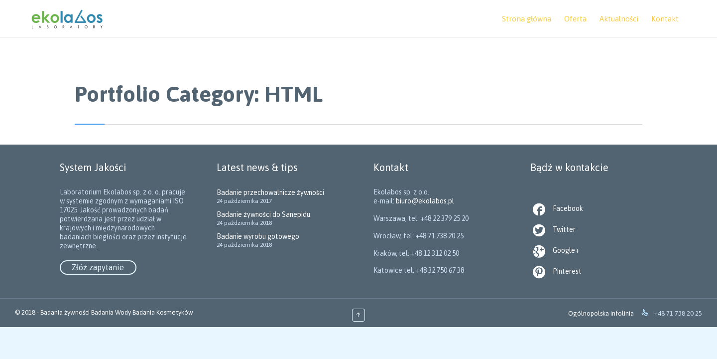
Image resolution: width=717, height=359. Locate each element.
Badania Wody (111, 312)
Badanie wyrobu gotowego (258, 236)
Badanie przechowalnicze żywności (270, 192)
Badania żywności (65, 312)
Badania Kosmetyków (162, 312)
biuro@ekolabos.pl (436, 236)
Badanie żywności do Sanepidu (263, 214)
